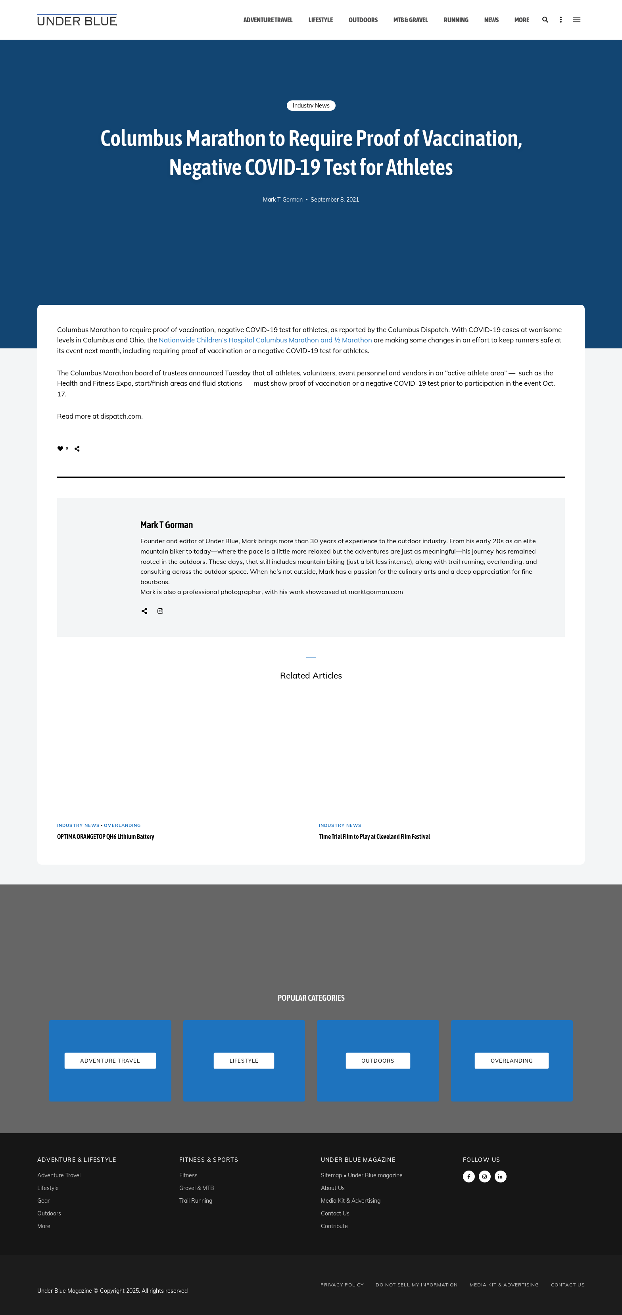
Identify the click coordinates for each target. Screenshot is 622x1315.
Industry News (311, 105)
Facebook (469, 1176)
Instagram (160, 611)
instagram (485, 1176)
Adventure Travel (268, 20)
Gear (43, 1200)
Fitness (188, 1175)
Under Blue (221, 541)
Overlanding (122, 825)
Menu (577, 20)
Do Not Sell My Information (417, 1285)
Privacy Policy (342, 1285)
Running (456, 20)
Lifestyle (321, 20)
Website (144, 611)
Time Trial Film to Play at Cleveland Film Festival (374, 836)
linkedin (501, 1176)
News (491, 20)
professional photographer (222, 592)
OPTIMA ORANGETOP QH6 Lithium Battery (105, 836)
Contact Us (335, 1213)
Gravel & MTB (196, 1188)
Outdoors (363, 20)
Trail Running (195, 1200)
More (521, 20)
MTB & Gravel (411, 20)
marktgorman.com (376, 592)
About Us (333, 1188)
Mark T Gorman (283, 199)
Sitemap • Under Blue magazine (362, 1175)
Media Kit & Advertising (350, 1200)
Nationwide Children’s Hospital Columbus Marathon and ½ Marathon (265, 340)
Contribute (334, 1226)
